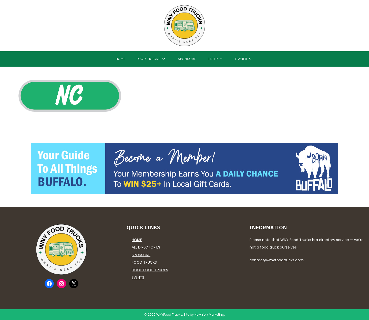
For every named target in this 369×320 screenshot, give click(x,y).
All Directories (146, 247)
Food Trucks (144, 262)
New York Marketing (209, 314)
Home (137, 239)
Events (138, 277)
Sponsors (141, 254)
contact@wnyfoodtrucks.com (277, 260)
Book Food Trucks (150, 270)
